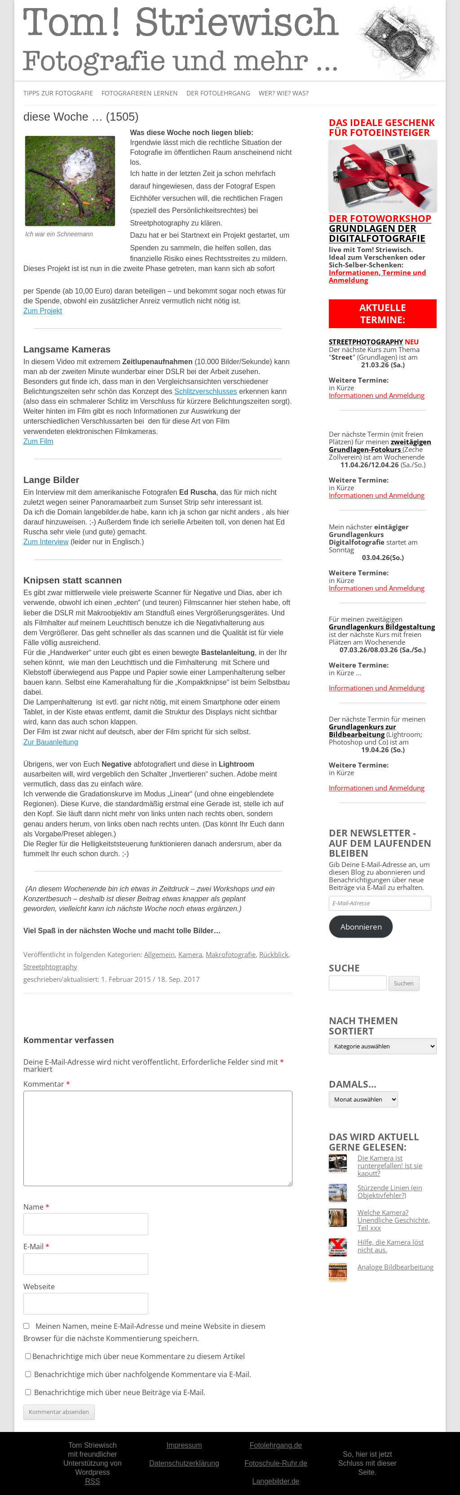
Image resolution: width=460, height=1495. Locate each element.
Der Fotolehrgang (218, 93)
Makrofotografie (231, 954)
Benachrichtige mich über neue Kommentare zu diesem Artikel (135, 1356)
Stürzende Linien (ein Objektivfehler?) (390, 1191)
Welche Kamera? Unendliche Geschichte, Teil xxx (394, 1220)
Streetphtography (50, 966)
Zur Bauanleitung (50, 742)
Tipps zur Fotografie (58, 93)
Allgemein (159, 954)
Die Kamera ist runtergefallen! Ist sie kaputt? (390, 1165)
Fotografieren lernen (140, 93)
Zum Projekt (42, 311)
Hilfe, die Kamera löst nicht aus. (391, 1246)
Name (36, 1207)
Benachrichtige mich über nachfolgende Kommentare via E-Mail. (142, 1374)
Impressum (184, 1445)
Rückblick (273, 954)
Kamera (190, 954)
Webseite (39, 1287)
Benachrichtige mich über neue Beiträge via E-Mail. (119, 1392)
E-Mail (36, 1246)
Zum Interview (45, 542)
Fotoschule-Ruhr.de (275, 1463)
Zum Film (38, 441)
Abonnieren (361, 926)
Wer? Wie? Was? (284, 93)
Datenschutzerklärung (184, 1463)
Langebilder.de (276, 1481)
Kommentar (46, 1084)
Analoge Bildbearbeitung (395, 1266)
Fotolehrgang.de (276, 1445)
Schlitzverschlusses (205, 391)
